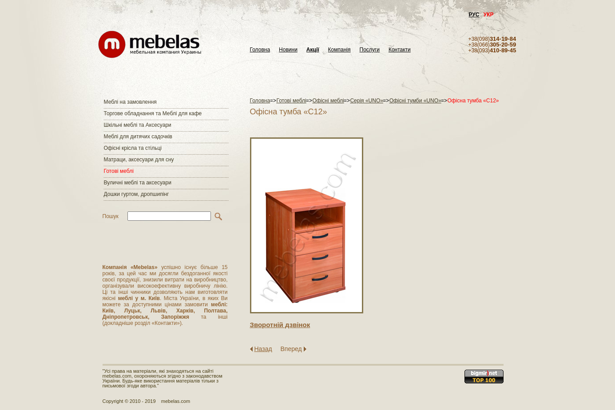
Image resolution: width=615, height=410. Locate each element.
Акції (312, 50)
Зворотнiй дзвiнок (280, 324)
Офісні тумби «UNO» (415, 101)
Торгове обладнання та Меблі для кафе (153, 113)
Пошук (111, 216)
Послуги (370, 50)
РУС (474, 15)
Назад (263, 348)
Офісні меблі (328, 101)
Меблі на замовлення (130, 102)
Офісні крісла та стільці (133, 148)
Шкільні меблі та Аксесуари (137, 125)
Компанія (339, 50)
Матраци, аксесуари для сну (139, 159)
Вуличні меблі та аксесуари (137, 183)
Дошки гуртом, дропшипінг (136, 194)
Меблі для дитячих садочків (138, 136)
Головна (260, 50)
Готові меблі (119, 171)
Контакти (400, 50)
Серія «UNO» (366, 101)
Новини (288, 50)
